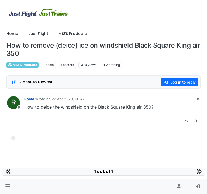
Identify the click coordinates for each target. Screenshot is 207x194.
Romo (29, 99)
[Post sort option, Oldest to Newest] (32, 82)
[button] (7, 186)
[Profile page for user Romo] (13, 102)
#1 (199, 99)
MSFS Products (22, 65)
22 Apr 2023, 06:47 (68, 99)
